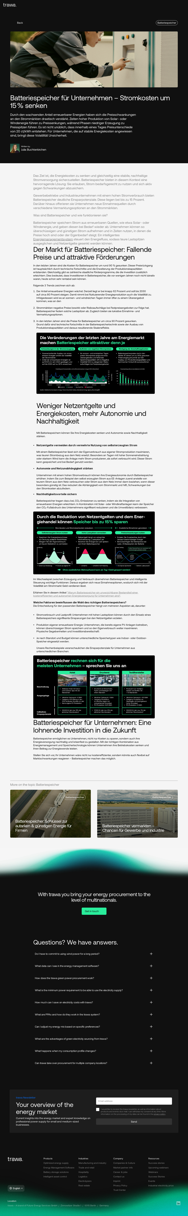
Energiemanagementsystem (53, 239)
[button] (18, 22)
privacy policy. (160, 1114)
